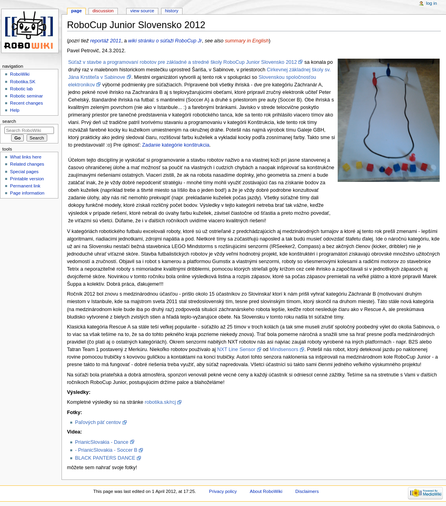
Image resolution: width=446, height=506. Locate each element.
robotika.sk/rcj (160, 402)
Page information (27, 193)
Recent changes (26, 103)
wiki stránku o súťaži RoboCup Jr (165, 41)
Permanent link (25, 185)
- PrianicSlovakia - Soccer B (106, 450)
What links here (25, 157)
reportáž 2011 (105, 41)
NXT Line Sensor (236, 349)
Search (9, 121)
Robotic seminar (26, 96)
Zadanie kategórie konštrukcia (175, 145)
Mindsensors (284, 349)
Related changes (27, 164)
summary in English (247, 41)
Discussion (102, 10)
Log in (431, 3)
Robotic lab (21, 88)
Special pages (24, 171)
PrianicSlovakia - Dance (102, 442)
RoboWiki (19, 74)
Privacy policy (223, 491)
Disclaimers (307, 491)
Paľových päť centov (98, 422)
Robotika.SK (22, 81)
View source (142, 10)
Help (14, 110)
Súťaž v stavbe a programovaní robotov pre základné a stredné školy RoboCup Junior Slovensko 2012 (182, 62)
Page (76, 10)
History (172, 10)
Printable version (27, 178)
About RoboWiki (266, 491)
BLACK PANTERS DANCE (105, 458)
